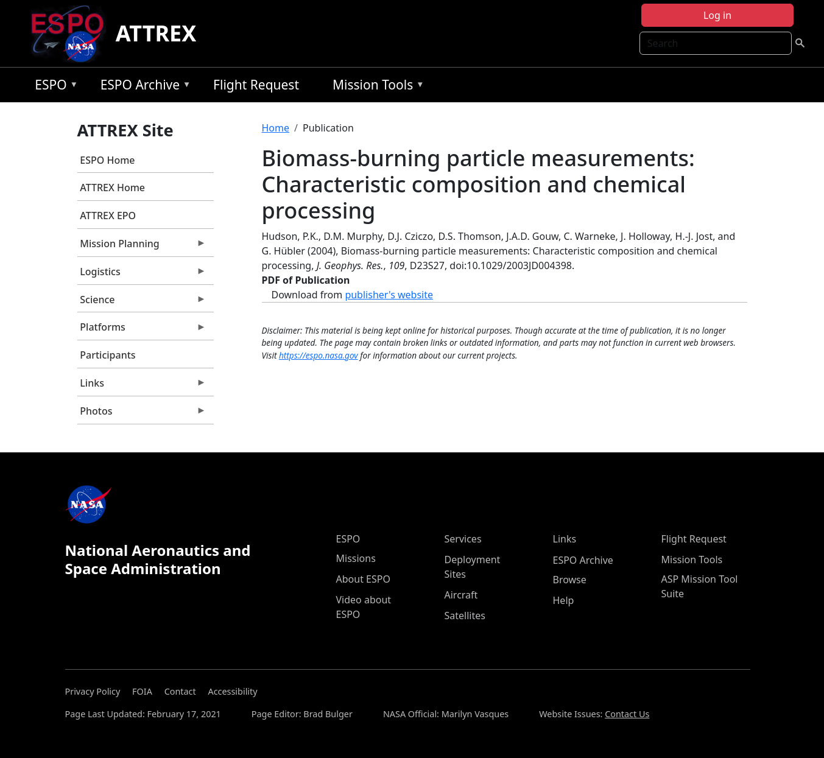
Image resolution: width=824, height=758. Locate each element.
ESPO (53, 86)
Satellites (465, 615)
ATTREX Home (112, 187)
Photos (141, 414)
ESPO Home (107, 160)
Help (563, 600)
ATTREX (156, 33)
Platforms (141, 330)
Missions (356, 558)
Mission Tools (375, 86)
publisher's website (389, 294)
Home (276, 128)
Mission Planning (141, 246)
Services (463, 539)
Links (141, 386)
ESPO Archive (142, 86)
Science (141, 302)
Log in (717, 15)
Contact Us (627, 714)
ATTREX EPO (108, 215)
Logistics (141, 274)
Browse (569, 579)
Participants (107, 355)
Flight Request (256, 84)
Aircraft (461, 595)
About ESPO (363, 579)
